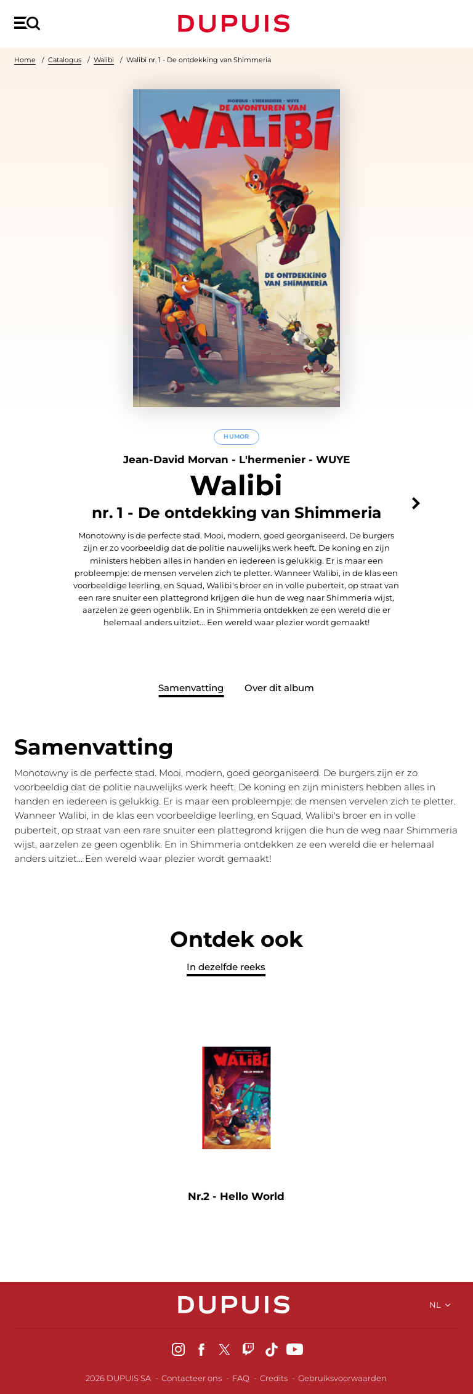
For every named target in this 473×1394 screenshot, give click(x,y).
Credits (274, 1378)
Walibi (104, 59)
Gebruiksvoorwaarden (342, 1378)
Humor (236, 437)
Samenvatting (191, 688)
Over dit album (279, 688)
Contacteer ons (191, 1378)
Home (25, 59)
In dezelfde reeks (226, 967)
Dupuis (236, 23)
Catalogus (64, 59)
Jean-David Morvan (175, 459)
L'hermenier (272, 459)
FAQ (240, 1378)
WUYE (333, 459)
